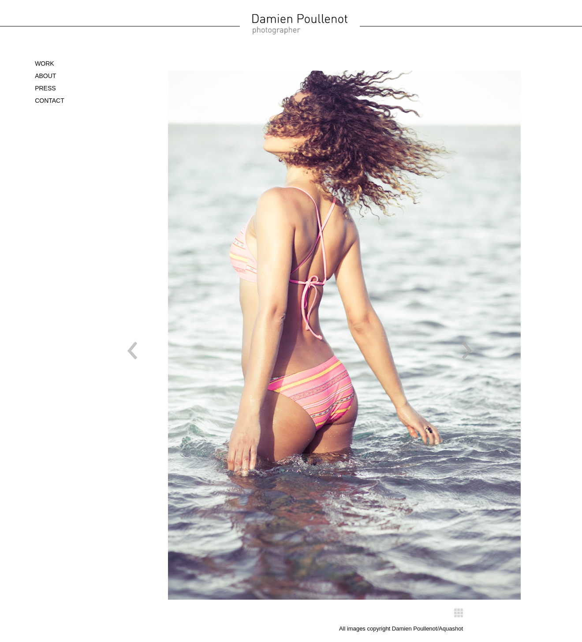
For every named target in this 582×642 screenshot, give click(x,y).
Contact (49, 100)
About (45, 75)
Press (45, 88)
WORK (44, 63)
